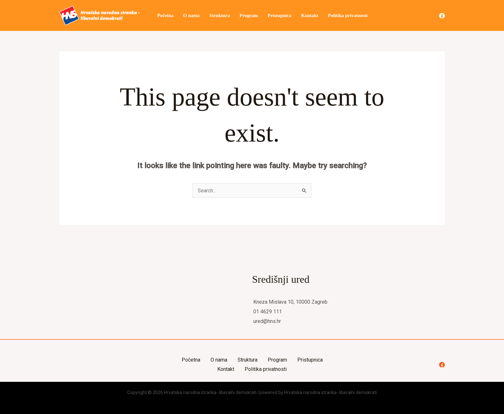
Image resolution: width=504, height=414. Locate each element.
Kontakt (309, 15)
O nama (191, 15)
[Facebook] (442, 16)
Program (248, 15)
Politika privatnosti (348, 15)
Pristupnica (279, 15)
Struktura (219, 15)
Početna (165, 15)
